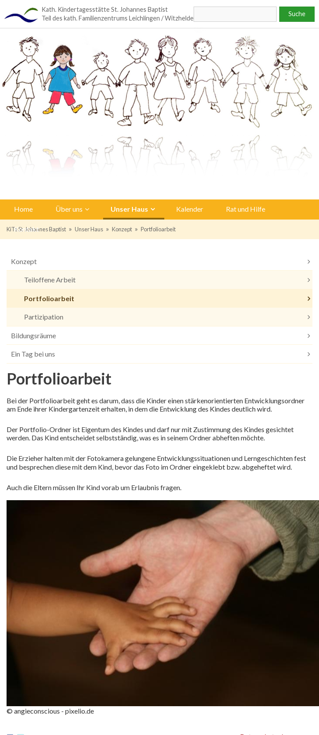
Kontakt (26, 229)
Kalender (189, 209)
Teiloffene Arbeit (50, 279)
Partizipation (43, 317)
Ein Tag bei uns (33, 354)
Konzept (122, 229)
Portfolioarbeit (158, 229)
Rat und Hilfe (245, 209)
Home (23, 209)
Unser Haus (129, 209)
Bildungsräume (33, 335)
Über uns (69, 209)
